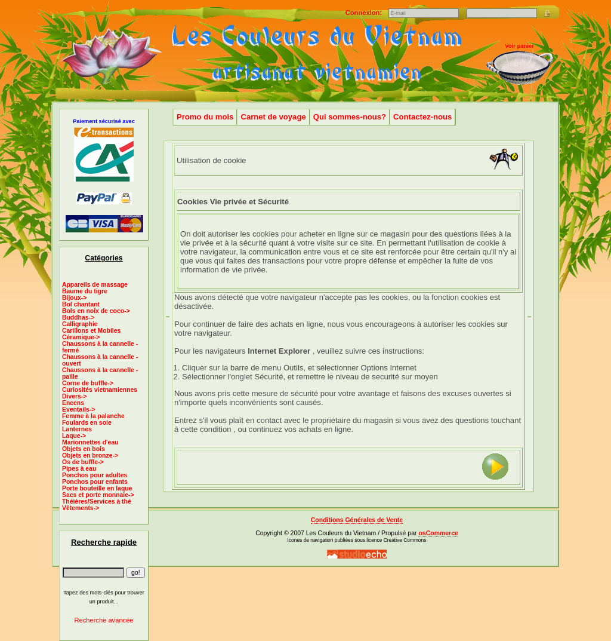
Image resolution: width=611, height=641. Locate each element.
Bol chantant (81, 304)
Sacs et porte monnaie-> (98, 495)
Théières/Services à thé (96, 501)
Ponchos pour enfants (95, 482)
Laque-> (74, 436)
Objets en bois (83, 449)
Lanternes (77, 429)
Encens (73, 403)
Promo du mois (205, 116)
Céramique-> (81, 337)
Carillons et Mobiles (91, 330)
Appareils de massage (95, 284)
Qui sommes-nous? (349, 116)
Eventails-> (78, 409)
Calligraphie (80, 324)
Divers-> (74, 396)
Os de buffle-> (83, 462)
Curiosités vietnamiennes (99, 390)
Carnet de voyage (273, 116)
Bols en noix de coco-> (96, 311)
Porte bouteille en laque (97, 488)
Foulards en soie (87, 422)
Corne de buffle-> (87, 383)
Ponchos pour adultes (94, 475)
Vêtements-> (80, 508)
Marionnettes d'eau (90, 442)
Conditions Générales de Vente (357, 520)
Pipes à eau (79, 468)
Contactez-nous (422, 116)
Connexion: (364, 12)
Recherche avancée (103, 620)
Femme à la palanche (93, 416)
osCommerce (438, 533)
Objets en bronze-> (90, 455)
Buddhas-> (78, 317)
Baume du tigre (84, 291)
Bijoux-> (74, 298)
